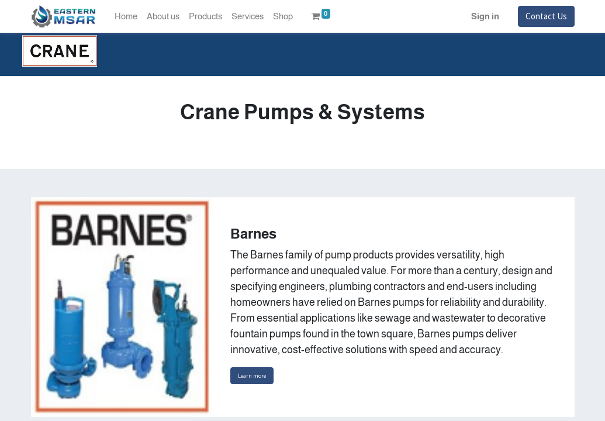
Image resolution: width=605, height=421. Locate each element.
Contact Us (546, 16)
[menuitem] (126, 16)
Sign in (485, 16)
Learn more (252, 375)
